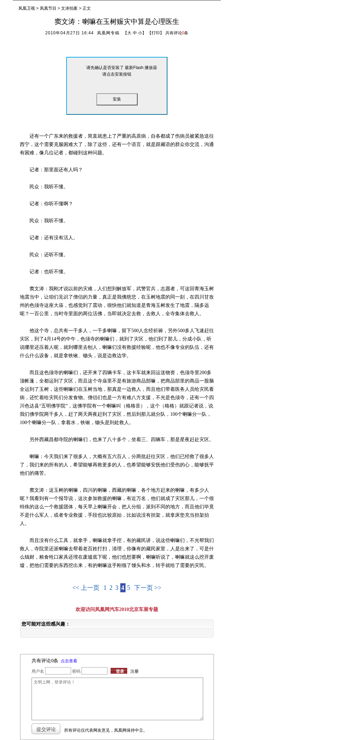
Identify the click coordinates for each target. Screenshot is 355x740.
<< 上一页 (86, 587)
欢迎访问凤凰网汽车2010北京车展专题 (117, 609)
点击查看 (69, 661)
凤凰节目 (48, 8)
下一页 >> (148, 587)
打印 (155, 33)
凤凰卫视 (26, 8)
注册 (134, 671)
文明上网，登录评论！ (117, 699)
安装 (117, 99)
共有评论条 (177, 33)
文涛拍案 (69, 8)
